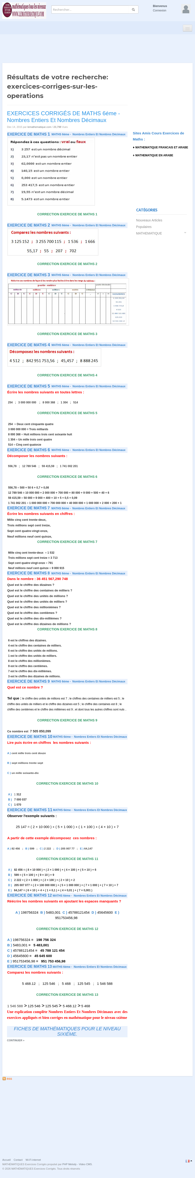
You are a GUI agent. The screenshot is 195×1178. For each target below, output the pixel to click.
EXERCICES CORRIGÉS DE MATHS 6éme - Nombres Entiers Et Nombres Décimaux (63, 116)
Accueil (6, 1159)
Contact (18, 1159)
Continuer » (16, 1040)
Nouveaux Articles (149, 220)
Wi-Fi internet (33, 1159)
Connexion (159, 10)
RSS (7, 1078)
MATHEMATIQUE (149, 233)
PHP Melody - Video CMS (77, 1164)
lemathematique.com (39, 127)
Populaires (144, 227)
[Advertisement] (98, 47)
